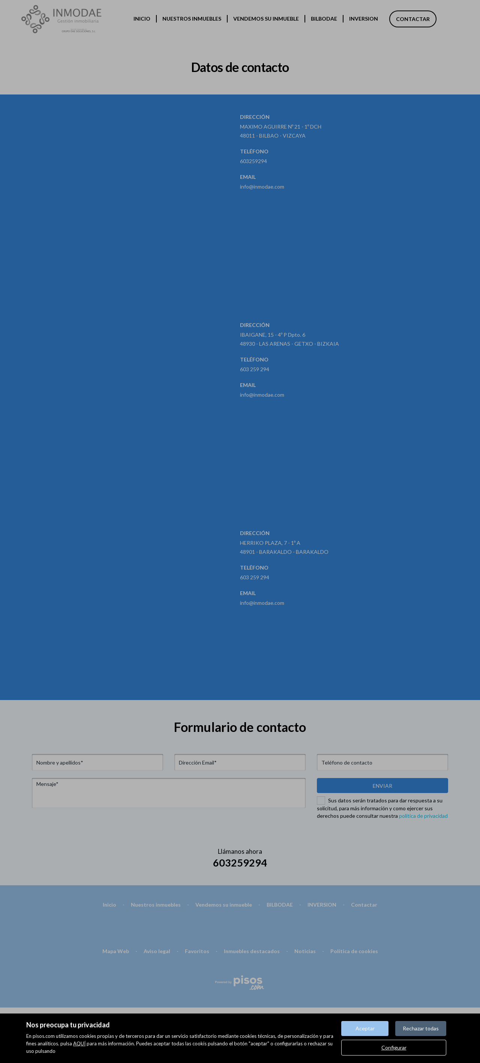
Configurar (393, 1047)
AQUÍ (79, 1044)
